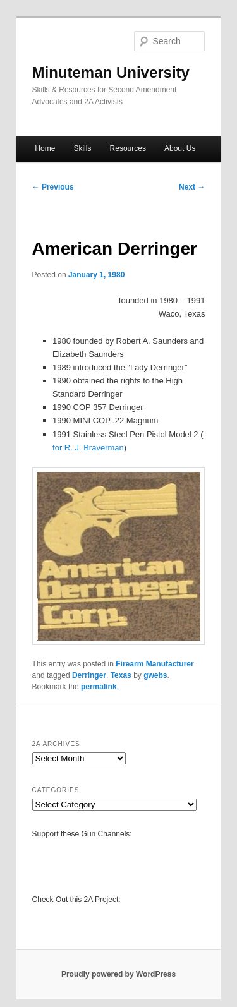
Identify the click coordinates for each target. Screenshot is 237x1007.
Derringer (89, 675)
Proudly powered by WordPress (118, 974)
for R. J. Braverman (88, 447)
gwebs (155, 675)
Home (45, 148)
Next (192, 187)
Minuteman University (111, 72)
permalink (99, 686)
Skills (82, 148)
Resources (128, 148)
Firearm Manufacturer (154, 664)
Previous (53, 187)
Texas (121, 675)
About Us (179, 148)
